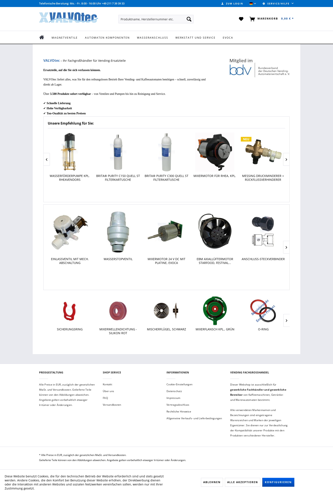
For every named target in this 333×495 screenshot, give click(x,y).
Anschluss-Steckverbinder (263, 259)
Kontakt (107, 384)
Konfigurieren (278, 482)
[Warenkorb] (271, 19)
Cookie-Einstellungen (179, 384)
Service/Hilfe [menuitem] (277, 3)
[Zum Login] (232, 3)
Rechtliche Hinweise (178, 411)
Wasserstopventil (118, 259)
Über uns (108, 391)
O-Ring (263, 329)
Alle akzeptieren (242, 482)
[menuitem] (232, 3)
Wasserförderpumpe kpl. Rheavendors (70, 178)
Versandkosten (112, 405)
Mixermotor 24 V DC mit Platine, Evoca (166, 261)
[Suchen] (189, 19)
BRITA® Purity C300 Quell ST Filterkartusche (166, 178)
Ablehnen (212, 482)
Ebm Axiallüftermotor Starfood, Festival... (215, 261)
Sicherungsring (70, 329)
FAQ (105, 398)
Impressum (173, 398)
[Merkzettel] (241, 19)
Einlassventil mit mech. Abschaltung (70, 261)
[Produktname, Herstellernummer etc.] (156, 19)
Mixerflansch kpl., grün (215, 329)
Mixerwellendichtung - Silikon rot (118, 331)
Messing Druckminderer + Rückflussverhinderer (263, 178)
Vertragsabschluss (177, 405)
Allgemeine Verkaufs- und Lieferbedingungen (194, 418)
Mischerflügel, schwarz (166, 329)
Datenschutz (174, 391)
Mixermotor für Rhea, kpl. (214, 176)
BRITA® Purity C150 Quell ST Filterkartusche (118, 178)
